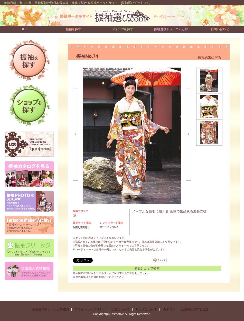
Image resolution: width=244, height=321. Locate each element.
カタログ (169, 309)
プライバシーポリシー (90, 309)
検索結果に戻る (209, 57)
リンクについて (146, 309)
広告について (120, 309)
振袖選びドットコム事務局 (50, 309)
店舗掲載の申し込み (196, 309)
